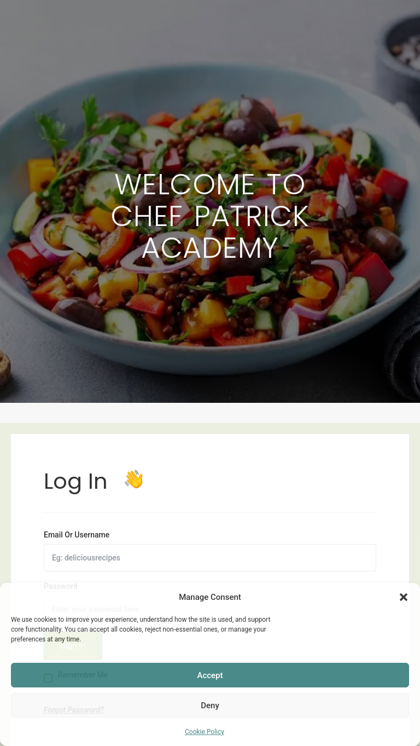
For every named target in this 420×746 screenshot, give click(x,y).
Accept (210, 675)
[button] (403, 597)
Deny (210, 705)
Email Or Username (76, 535)
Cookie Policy (204, 732)
